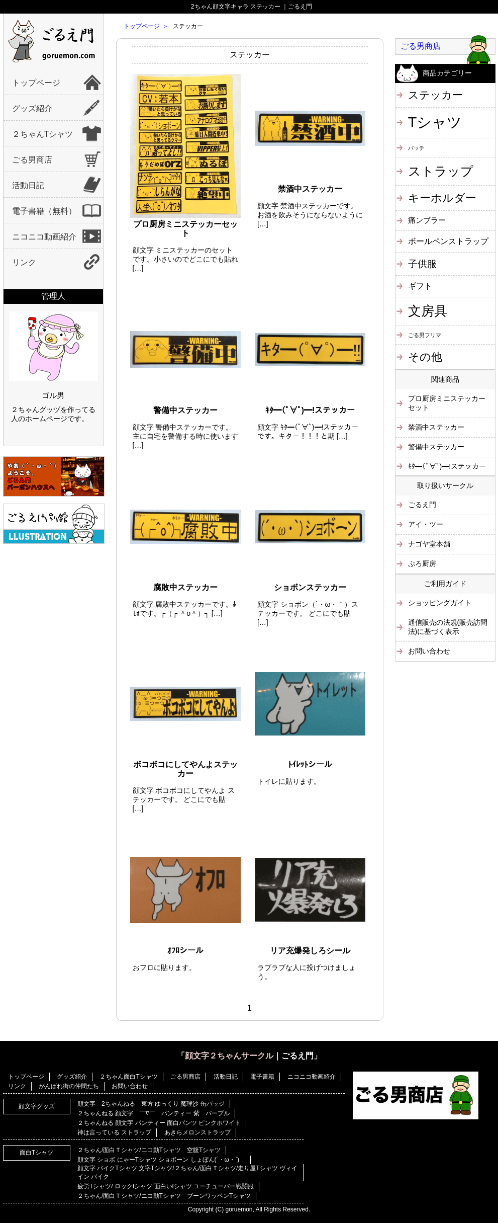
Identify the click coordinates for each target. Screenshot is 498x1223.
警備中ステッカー (436, 447)
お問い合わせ (429, 651)
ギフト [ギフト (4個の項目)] (420, 285)
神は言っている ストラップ (114, 1132)
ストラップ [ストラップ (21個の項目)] (440, 171)
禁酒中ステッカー (436, 427)
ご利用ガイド (445, 584)
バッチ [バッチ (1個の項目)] (416, 148)
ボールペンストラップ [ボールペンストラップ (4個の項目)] (448, 241)
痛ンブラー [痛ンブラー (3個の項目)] (427, 220)
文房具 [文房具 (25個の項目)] (427, 310)
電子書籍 (262, 1076)
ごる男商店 (32, 159)
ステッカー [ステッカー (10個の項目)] (435, 95)
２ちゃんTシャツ (42, 134)
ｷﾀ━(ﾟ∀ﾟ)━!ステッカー (447, 466)
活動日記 (28, 185)
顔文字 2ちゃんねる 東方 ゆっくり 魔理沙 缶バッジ (151, 1103)
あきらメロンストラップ (197, 1132)
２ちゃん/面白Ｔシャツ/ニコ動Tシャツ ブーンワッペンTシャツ (164, 1195)
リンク (24, 262)
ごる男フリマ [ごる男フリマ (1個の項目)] (424, 335)
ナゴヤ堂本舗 (429, 544)
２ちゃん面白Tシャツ (128, 1076)
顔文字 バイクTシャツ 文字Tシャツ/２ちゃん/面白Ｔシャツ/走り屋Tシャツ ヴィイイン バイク (187, 1172)
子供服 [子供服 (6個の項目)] (422, 264)
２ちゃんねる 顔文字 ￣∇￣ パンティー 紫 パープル (153, 1113)
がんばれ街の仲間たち (69, 1086)
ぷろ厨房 (422, 563)
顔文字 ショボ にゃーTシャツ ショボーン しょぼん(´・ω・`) (161, 1159)
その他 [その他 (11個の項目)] (425, 357)
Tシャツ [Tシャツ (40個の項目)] (435, 122)
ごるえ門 (422, 505)
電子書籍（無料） (44, 211)
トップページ (36, 82)
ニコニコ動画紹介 (44, 236)
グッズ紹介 (32, 108)
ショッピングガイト (439, 603)
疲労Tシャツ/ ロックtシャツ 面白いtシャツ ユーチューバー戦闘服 (165, 1186)
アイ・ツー (425, 524)
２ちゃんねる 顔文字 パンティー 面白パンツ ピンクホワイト (159, 1122)
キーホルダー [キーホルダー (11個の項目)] (442, 198)
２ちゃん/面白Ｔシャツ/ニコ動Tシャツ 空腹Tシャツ (149, 1150)
